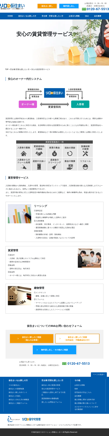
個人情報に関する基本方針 (85, 400)
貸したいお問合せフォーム (52, 402)
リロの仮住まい (15, 385)
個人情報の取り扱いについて (86, 403)
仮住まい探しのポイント (18, 392)
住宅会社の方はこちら (83, 392)
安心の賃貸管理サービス (51, 389)
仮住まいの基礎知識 (16, 389)
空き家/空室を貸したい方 (20, 69)
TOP (6, 69)
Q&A (87, 16)
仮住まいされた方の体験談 (19, 400)
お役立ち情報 (74, 16)
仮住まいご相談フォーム (18, 403)
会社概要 (97, 16)
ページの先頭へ (99, 374)
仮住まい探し (47, 6)
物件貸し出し (69, 6)
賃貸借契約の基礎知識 (50, 398)
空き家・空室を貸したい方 (52, 16)
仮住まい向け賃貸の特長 (51, 385)
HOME (10, 16)
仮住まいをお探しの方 (27, 16)
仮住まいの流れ (15, 396)
